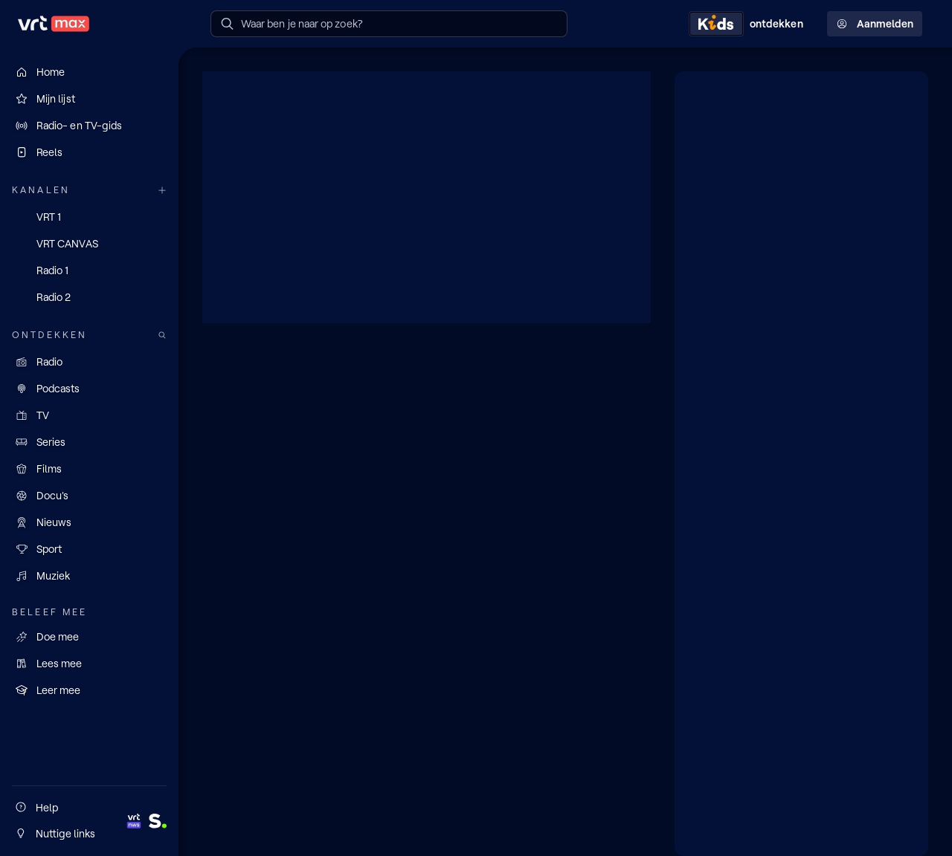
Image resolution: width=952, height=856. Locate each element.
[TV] (89, 415)
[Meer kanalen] (162, 190)
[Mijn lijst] (89, 98)
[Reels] (89, 152)
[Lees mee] (89, 663)
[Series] (89, 442)
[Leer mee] (89, 690)
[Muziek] (89, 575)
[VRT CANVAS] (89, 243)
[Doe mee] (89, 636)
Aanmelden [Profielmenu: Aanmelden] (874, 24)
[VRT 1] (89, 217)
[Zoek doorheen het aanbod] (162, 335)
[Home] (89, 72)
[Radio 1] (89, 270)
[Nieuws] (89, 522)
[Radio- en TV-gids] (89, 125)
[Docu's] (89, 495)
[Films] (89, 469)
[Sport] (89, 549)
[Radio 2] (89, 297)
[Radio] (89, 361)
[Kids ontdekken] (749, 23)
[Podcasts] (89, 388)
